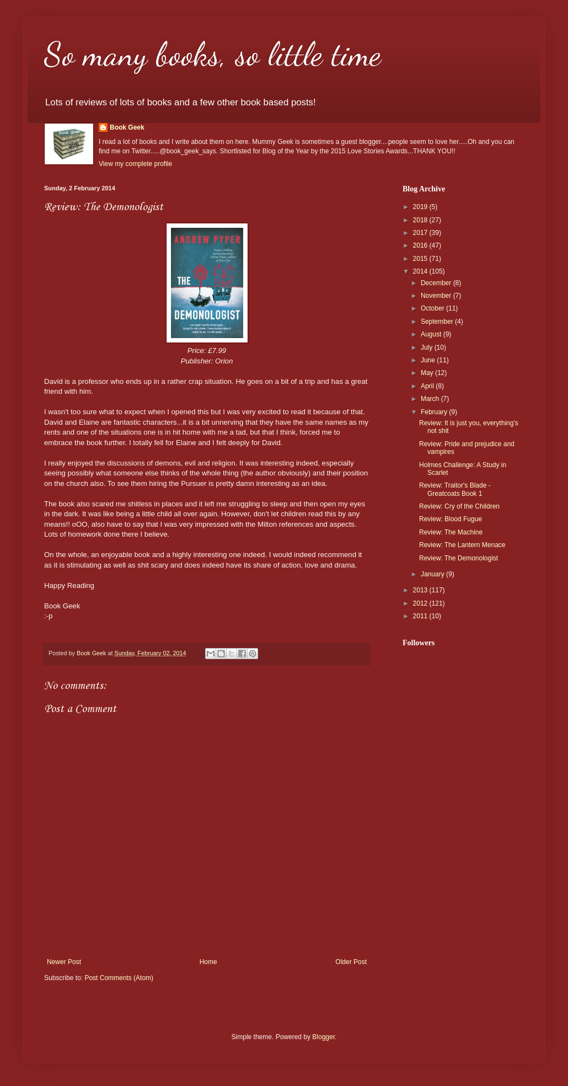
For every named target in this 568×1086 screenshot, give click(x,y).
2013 (421, 590)
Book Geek (127, 127)
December (437, 283)
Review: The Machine (451, 532)
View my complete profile (135, 164)
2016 (421, 245)
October (433, 308)
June (429, 360)
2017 (421, 233)
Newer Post (64, 962)
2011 (421, 616)
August (432, 334)
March (431, 399)
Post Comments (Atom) (118, 978)
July (428, 347)
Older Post (351, 962)
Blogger (323, 1037)
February (435, 412)
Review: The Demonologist (458, 558)
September (438, 321)
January (433, 574)
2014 (421, 271)
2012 (421, 603)
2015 (421, 259)
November (437, 295)
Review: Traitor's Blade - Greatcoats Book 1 (455, 489)
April (428, 386)
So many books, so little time (212, 54)
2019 (421, 207)
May (428, 373)
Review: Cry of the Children (459, 506)
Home (208, 962)
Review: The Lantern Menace (462, 545)
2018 (421, 220)
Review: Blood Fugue (450, 519)
